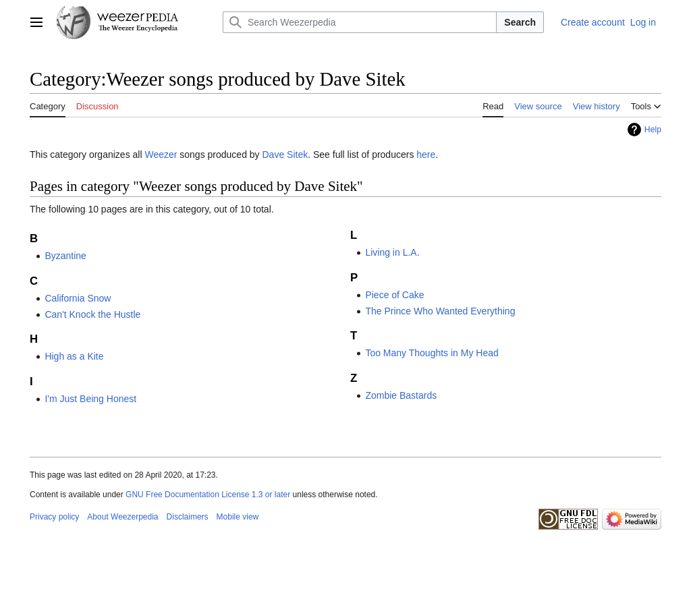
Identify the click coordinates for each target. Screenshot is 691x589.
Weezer (160, 154)
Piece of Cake (394, 294)
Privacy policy (54, 517)
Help (652, 129)
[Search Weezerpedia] (360, 22)
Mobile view (238, 517)
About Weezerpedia (122, 517)
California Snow (78, 298)
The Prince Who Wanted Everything (440, 311)
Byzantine (65, 255)
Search (520, 22)
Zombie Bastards (401, 395)
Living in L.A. (392, 252)
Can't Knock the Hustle (92, 314)
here (425, 154)
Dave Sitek (285, 154)
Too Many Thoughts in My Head (431, 352)
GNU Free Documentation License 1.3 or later (208, 494)
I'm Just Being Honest (90, 398)
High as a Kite (74, 356)
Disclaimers (188, 517)
